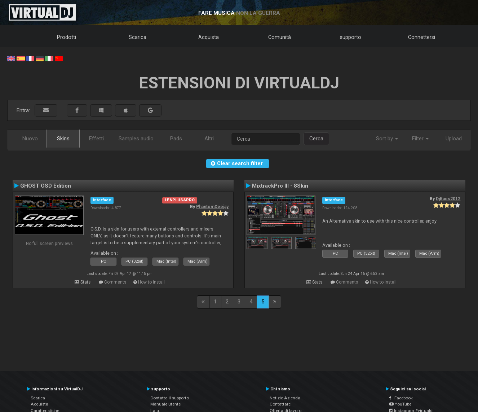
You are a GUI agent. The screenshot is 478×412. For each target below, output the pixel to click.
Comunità (279, 37)
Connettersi (421, 37)
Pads (176, 138)
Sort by (387, 138)
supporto (350, 37)
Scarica (137, 37)
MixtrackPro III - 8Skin (280, 186)
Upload (454, 138)
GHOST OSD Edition (45, 186)
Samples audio (136, 138)
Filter (420, 138)
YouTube (400, 404)
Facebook (401, 397)
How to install (151, 282)
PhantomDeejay (212, 206)
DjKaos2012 (448, 198)
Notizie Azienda (285, 397)
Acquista (208, 37)
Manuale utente (165, 404)
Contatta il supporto (169, 397)
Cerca (316, 138)
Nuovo (30, 138)
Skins (63, 138)
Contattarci (281, 404)
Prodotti (66, 37)
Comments (115, 282)
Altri (209, 138)
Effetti (96, 138)
